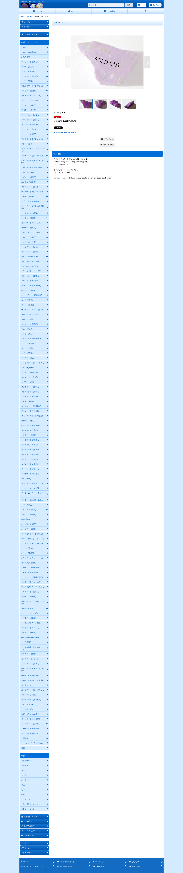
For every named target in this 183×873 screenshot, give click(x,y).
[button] (146, 11)
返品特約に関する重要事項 (65, 133)
